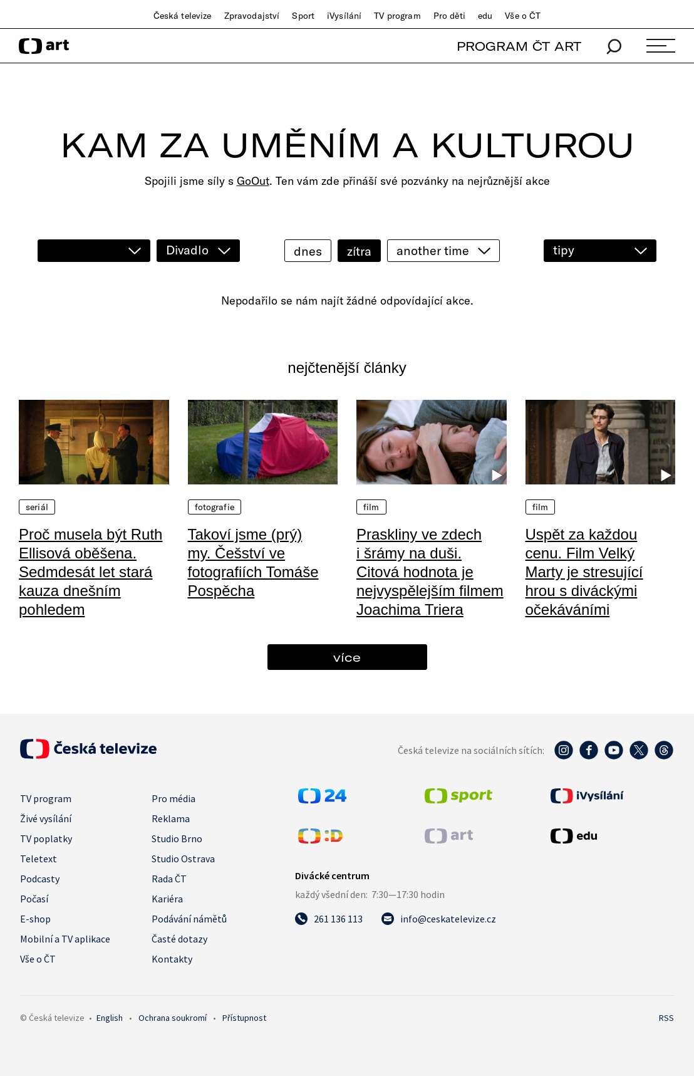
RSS (666, 1017)
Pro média (173, 798)
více (347, 657)
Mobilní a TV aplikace (65, 938)
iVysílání (344, 15)
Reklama (171, 818)
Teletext (38, 858)
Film (371, 507)
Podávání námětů (189, 918)
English (109, 1017)
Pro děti (449, 15)
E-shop (35, 918)
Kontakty (172, 959)
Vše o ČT (523, 15)
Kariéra (167, 898)
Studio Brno (177, 838)
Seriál (37, 507)
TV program (397, 15)
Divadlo (187, 250)
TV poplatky (46, 838)
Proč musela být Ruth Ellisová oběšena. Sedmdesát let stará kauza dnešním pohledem (90, 572)
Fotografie (214, 507)
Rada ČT (169, 878)
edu (485, 15)
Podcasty (40, 878)
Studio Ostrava (183, 858)
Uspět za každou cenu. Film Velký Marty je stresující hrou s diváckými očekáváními (584, 572)
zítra (359, 251)
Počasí (34, 898)
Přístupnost (244, 1017)
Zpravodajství (252, 15)
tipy (563, 250)
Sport (303, 15)
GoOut (253, 181)
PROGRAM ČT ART (519, 46)
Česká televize (182, 15)
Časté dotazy (179, 938)
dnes (308, 251)
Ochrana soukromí (172, 1017)
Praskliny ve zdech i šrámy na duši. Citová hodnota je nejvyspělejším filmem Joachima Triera (430, 572)
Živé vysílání (45, 818)
